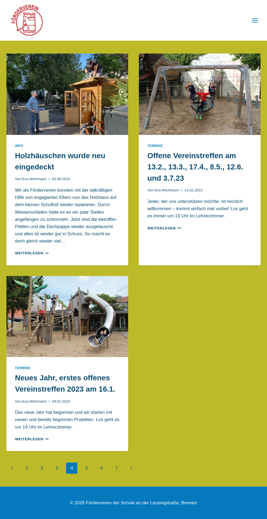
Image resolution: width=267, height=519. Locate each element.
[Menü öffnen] (255, 20)
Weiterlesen (32, 253)
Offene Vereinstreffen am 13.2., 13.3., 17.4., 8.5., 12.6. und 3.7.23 (195, 166)
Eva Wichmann (34, 179)
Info (19, 146)
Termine (155, 146)
